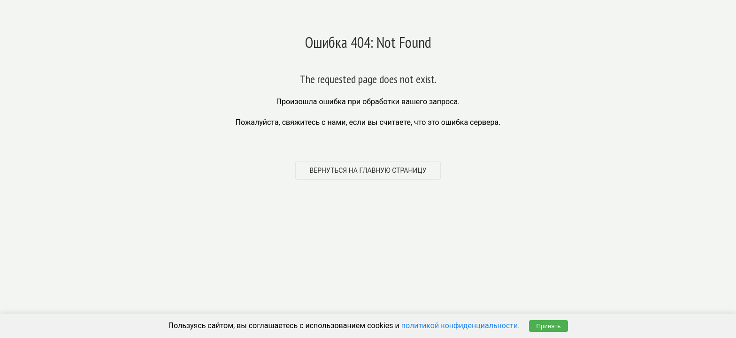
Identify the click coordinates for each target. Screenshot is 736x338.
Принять (548, 326)
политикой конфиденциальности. (460, 325)
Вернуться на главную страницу (368, 170)
